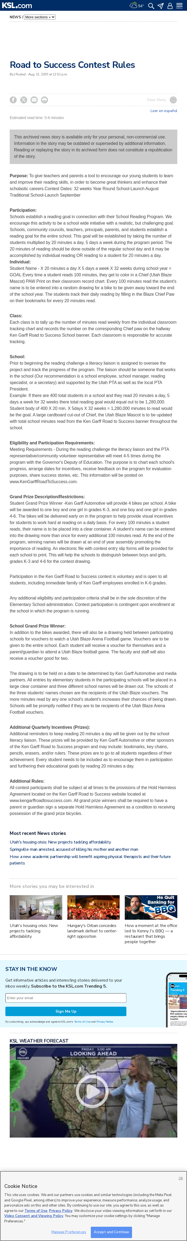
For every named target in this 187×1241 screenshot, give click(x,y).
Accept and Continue (111, 1232)
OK (181, 1178)
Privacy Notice (104, 1021)
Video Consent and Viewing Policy (33, 1216)
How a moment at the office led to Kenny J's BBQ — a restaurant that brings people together (151, 934)
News (15, 17)
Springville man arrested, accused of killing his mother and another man (74, 849)
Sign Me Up (66, 1011)
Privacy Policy (60, 1210)
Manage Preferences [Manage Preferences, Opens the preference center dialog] (68, 1232)
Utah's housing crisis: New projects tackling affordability (60, 842)
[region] (93, 1206)
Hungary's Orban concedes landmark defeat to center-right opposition (92, 931)
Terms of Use (82, 1021)
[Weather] (136, 5)
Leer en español (164, 111)
